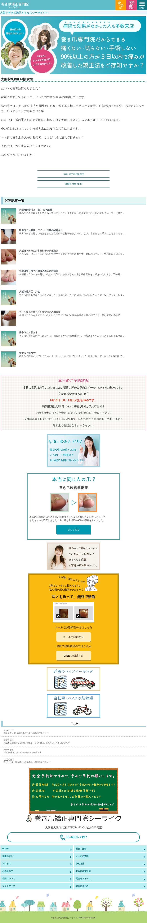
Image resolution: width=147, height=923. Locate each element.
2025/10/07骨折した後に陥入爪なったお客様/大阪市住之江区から (27, 761)
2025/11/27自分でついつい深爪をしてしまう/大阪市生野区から (26, 732)
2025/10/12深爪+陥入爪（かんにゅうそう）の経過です (22, 751)
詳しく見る (73, 529)
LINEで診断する (73, 655)
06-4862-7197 (73, 837)
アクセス (6, 863)
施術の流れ (7, 856)
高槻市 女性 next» (73, 184)
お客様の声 (7, 871)
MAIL (131, 5)
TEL (121, 5)
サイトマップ (8, 886)
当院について (8, 878)
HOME (5, 848)
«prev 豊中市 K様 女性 (73, 174)
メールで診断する (73, 636)
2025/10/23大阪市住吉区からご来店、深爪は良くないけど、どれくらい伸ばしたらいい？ (37, 741)
